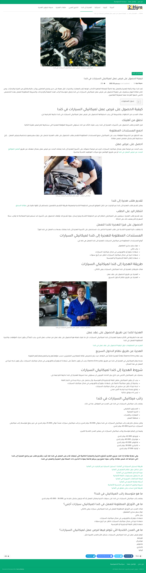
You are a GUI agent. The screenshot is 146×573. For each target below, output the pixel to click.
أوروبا (105, 8)
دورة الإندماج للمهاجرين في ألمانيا (129, 473)
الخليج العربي (73, 8)
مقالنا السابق (21, 206)
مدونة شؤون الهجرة (45, 8)
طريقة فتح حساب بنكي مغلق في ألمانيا (127, 488)
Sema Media (20, 569)
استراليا (97, 8)
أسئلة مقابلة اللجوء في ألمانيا (131, 482)
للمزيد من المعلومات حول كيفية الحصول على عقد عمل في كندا (118, 346)
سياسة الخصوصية (120, 2)
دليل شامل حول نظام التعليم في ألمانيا (127, 470)
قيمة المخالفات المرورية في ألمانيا (129, 479)
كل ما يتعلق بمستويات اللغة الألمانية (128, 476)
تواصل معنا (132, 2)
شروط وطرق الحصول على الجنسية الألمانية (125, 485)
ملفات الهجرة (61, 8)
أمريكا (112, 8)
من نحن (140, 2)
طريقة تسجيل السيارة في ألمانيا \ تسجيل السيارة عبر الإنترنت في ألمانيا (114, 467)
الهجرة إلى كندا (86, 8)
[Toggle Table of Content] (137, 102)
